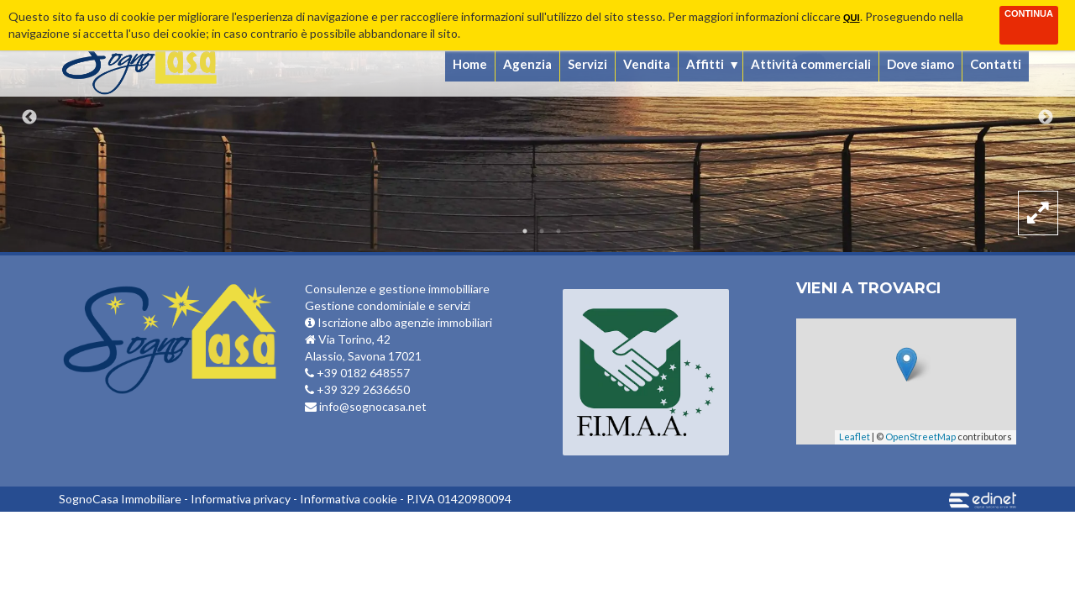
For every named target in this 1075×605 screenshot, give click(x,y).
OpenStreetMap (920, 436)
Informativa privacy (241, 499)
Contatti (995, 63)
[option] (537, 126)
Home (470, 63)
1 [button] (525, 231)
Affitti (705, 63)
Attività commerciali (811, 63)
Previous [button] (29, 117)
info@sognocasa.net (366, 406)
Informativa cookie (348, 499)
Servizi (587, 63)
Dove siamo (920, 63)
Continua (1028, 13)
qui (851, 18)
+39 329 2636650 (357, 389)
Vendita (646, 63)
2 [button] (541, 231)
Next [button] (1045, 117)
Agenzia (527, 63)
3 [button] (558, 231)
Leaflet (854, 436)
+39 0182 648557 (357, 373)
